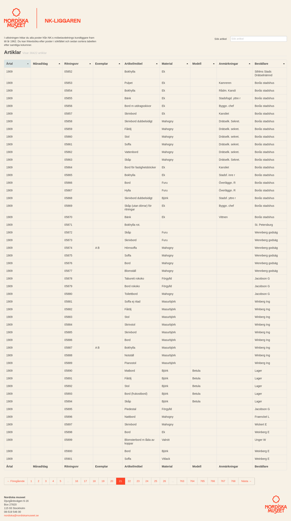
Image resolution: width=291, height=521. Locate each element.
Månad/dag (40, 63)
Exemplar (101, 63)
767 (223, 481)
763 (182, 481)
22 (129, 481)
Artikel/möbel (133, 63)
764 (192, 481)
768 (233, 481)
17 (85, 481)
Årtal (9, 63)
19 (102, 481)
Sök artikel (220, 38)
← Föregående (16, 481)
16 (76, 481)
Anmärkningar (228, 63)
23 (138, 481)
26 (164, 481)
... (68, 481)
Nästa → (246, 481)
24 (147, 481)
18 (94, 481)
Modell (196, 63)
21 (120, 481)
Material (167, 63)
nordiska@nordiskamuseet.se (21, 515)
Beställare (261, 63)
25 (155, 481)
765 (202, 481)
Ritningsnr (71, 63)
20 (111, 481)
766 (213, 481)
